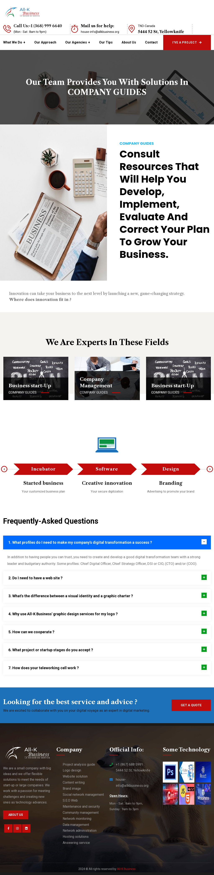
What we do (12, 42)
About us (15, 814)
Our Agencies (76, 42)
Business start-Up (30, 386)
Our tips (106, 42)
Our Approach (45, 42)
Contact (151, 42)
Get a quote (191, 705)
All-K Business (126, 869)
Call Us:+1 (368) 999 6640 (38, 26)
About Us (129, 42)
